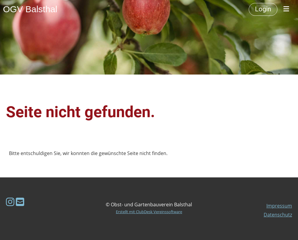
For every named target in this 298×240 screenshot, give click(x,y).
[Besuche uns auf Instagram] (10, 201)
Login (263, 9)
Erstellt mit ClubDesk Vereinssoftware (149, 211)
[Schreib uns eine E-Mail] (20, 201)
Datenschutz (278, 214)
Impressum (279, 205)
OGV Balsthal (30, 9)
